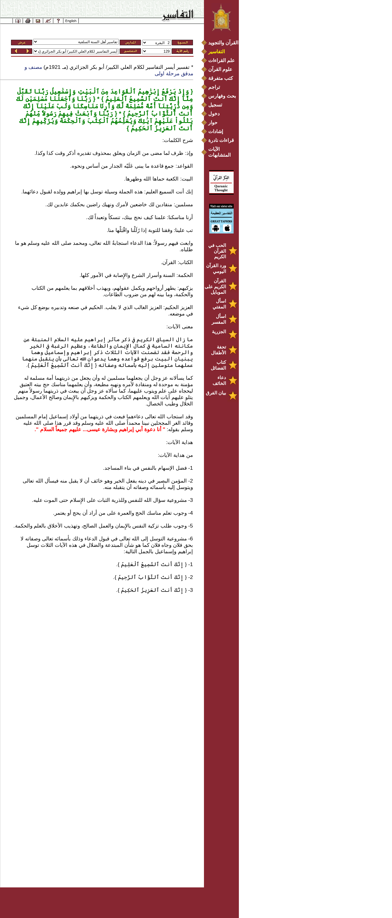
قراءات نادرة (221, 140)
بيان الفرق (216, 392)
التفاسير (216, 51)
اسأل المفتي (219, 303)
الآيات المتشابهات (219, 152)
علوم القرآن (220, 69)
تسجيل (215, 104)
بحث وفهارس (223, 96)
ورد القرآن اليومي (216, 268)
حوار (212, 122)
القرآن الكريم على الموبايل (215, 286)
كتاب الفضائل (218, 365)
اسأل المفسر (219, 319)
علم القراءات (221, 60)
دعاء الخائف (219, 380)
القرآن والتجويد (223, 42)
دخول (214, 113)
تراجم (214, 87)
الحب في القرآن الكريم (217, 251)
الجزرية (219, 331)
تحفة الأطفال (218, 349)
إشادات (215, 131)
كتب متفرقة (220, 78)
